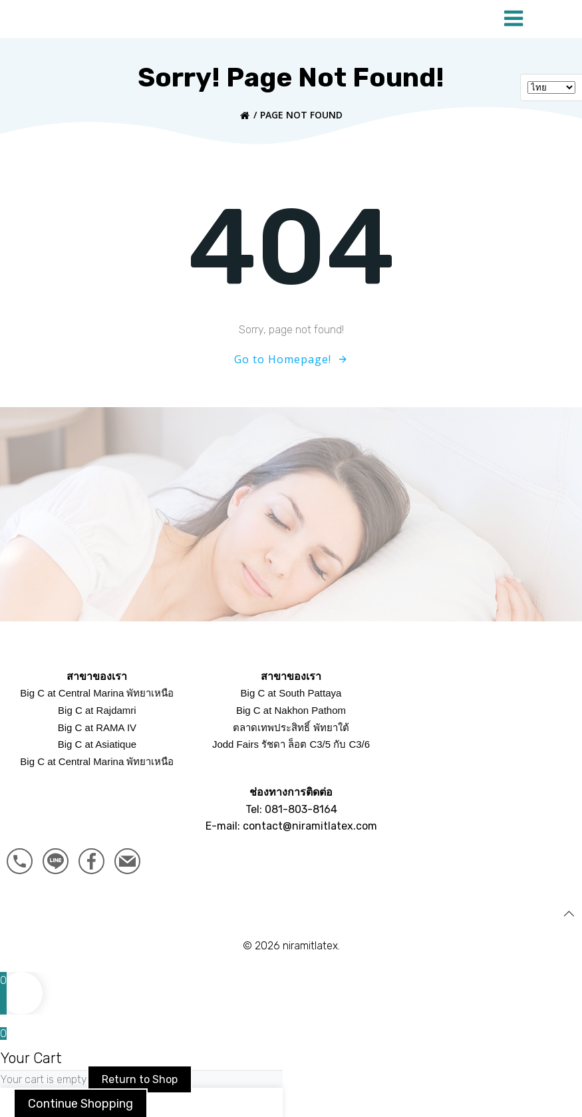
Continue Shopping (80, 1100)
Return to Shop (140, 1075)
